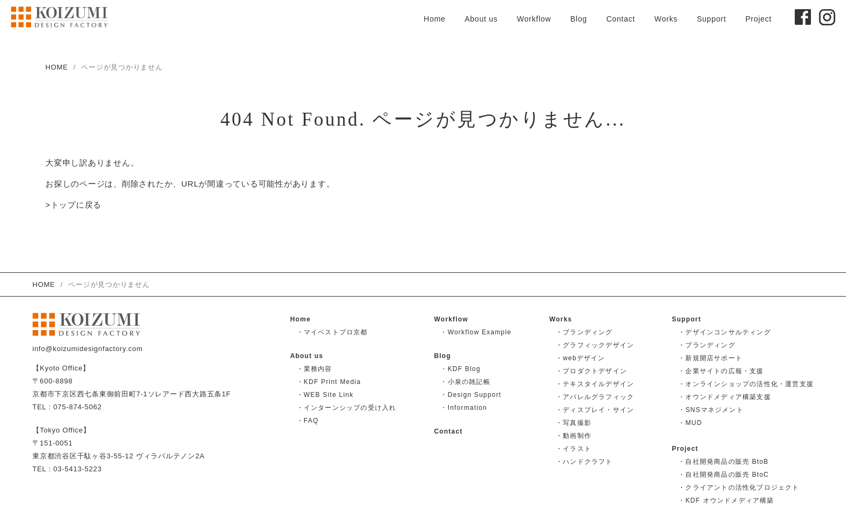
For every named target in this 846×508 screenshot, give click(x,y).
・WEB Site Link (325, 395)
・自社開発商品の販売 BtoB (723, 461)
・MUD (690, 423)
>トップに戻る (73, 205)
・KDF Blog (460, 369)
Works (666, 19)
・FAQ (308, 420)
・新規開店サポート (710, 358)
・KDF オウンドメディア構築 (726, 500)
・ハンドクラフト (584, 461)
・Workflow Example (475, 332)
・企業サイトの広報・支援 (720, 371)
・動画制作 (573, 436)
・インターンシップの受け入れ (347, 407)
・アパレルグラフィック (595, 397)
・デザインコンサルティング (724, 332)
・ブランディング (584, 332)
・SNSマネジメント (710, 410)
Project (758, 19)
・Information (463, 407)
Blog (578, 19)
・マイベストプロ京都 (332, 332)
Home (434, 19)
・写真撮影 (573, 423)
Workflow (534, 19)
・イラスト (573, 448)
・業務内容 (314, 369)
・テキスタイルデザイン (595, 384)
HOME (56, 67)
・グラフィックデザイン (595, 345)
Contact (621, 19)
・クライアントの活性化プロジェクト (738, 487)
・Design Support (470, 395)
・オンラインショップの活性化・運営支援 (746, 384)
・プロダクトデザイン (591, 371)
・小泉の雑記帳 (465, 382)
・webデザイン (580, 358)
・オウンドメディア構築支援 (724, 397)
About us (481, 19)
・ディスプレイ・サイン (595, 410)
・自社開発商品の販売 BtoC (723, 474)
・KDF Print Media (329, 382)
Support (711, 19)
